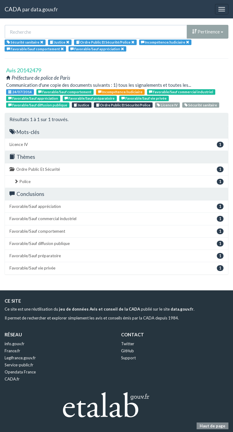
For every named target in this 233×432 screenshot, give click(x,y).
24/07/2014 (20, 92)
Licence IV (167, 105)
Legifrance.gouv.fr (20, 357)
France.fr (12, 350)
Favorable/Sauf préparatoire (90, 98)
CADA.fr (12, 379)
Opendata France (20, 371)
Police (119, 182)
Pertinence (207, 31)
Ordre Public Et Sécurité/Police (123, 105)
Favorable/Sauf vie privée (144, 98)
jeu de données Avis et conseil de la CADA (99, 309)
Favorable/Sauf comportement (64, 92)
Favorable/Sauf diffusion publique (37, 105)
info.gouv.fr (14, 343)
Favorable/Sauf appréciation (33, 98)
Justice (81, 105)
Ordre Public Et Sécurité (116, 169)
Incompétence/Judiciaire (120, 92)
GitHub (127, 350)
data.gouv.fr (44, 9)
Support (128, 357)
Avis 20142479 (23, 70)
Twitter (127, 343)
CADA (13, 9)
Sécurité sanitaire (200, 105)
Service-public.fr (19, 364)
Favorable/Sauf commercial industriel (181, 92)
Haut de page (212, 425)
